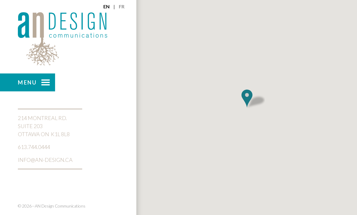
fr (121, 6)
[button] (253, 98)
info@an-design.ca (45, 159)
